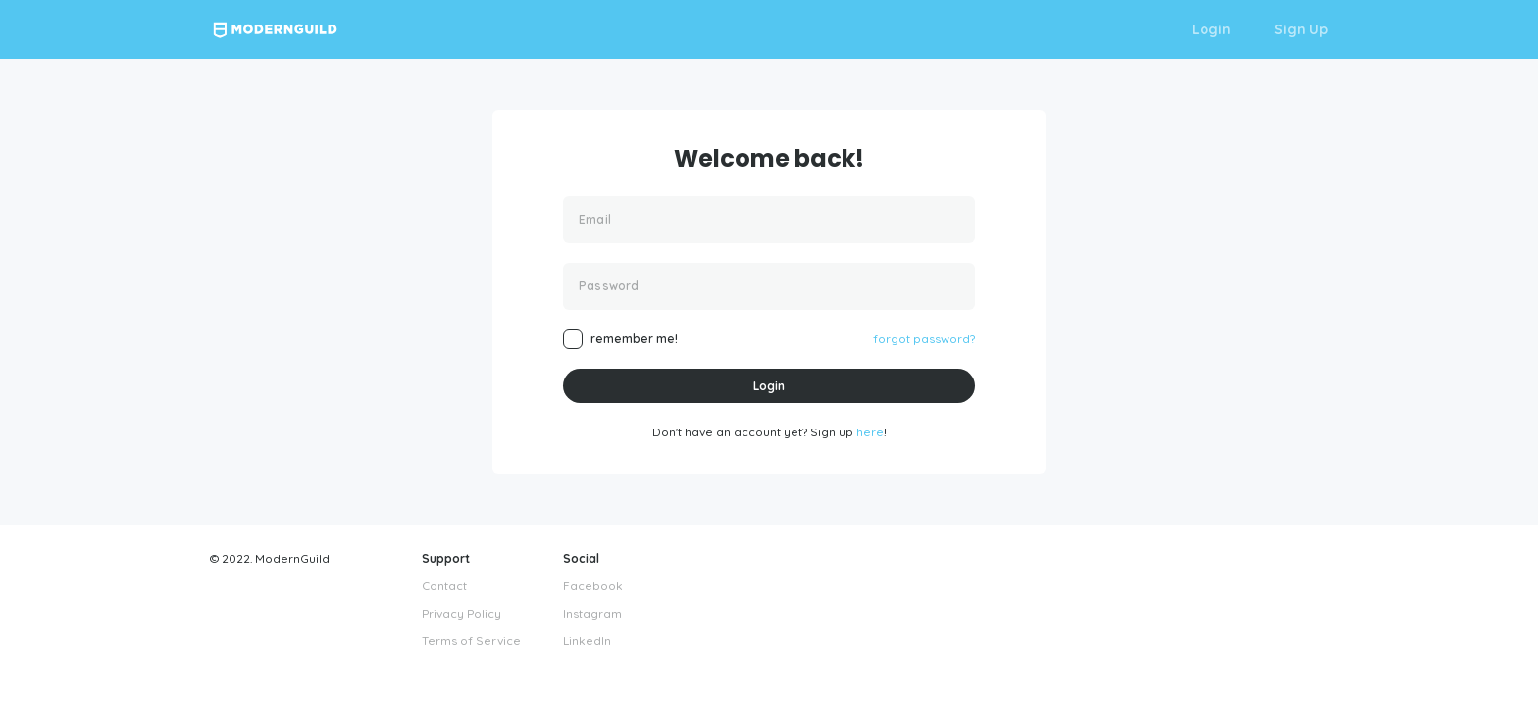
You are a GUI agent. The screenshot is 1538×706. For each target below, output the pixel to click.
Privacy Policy (461, 613)
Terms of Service (471, 640)
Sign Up (1301, 29)
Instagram (592, 613)
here (870, 432)
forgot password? (924, 338)
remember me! (634, 338)
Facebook (593, 586)
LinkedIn (587, 640)
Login (1211, 29)
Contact (444, 586)
